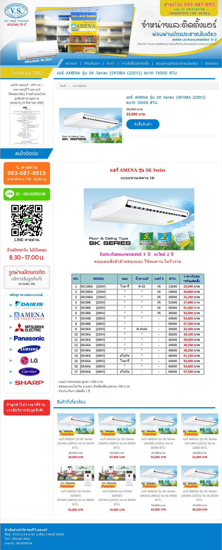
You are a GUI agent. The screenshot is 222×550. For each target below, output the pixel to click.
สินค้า (111, 63)
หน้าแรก (71, 63)
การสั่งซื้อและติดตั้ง (135, 63)
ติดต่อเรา (212, 63)
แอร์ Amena (79, 86)
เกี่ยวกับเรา (92, 63)
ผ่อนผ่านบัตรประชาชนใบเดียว (177, 63)
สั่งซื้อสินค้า (143, 124)
